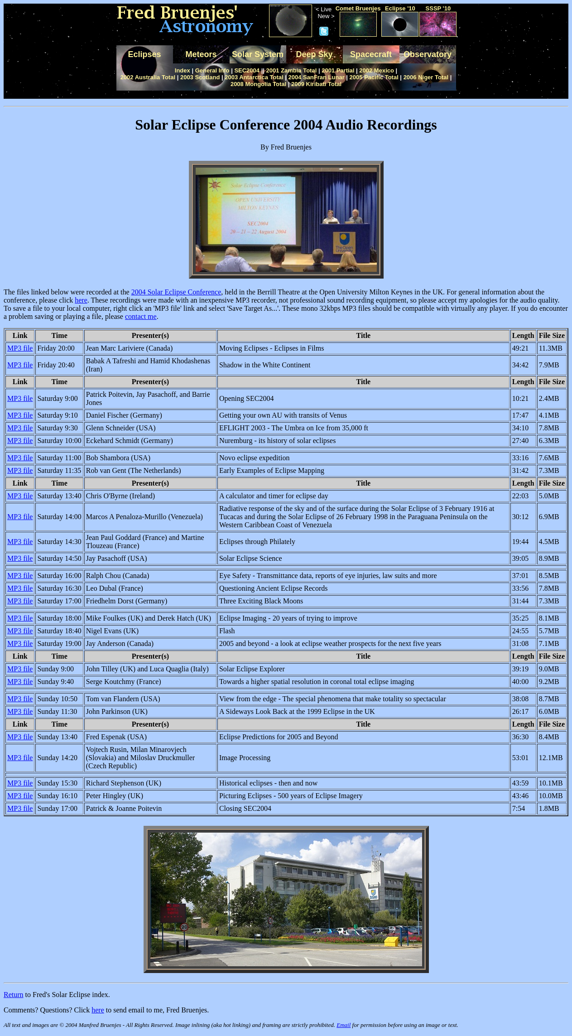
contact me (141, 316)
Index (182, 70)
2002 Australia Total (147, 77)
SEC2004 (247, 70)
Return (14, 994)
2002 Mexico (376, 70)
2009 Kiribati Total (316, 84)
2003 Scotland (200, 77)
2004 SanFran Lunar (316, 77)
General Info (212, 70)
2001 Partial (338, 70)
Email (343, 1025)
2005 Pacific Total (374, 77)
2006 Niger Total (426, 77)
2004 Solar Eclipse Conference (176, 292)
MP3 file (20, 348)
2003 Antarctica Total (254, 77)
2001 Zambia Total (291, 70)
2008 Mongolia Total (258, 84)
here (81, 300)
